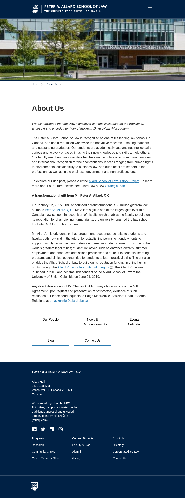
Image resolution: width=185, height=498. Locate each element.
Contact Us (92, 340)
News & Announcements (95, 322)
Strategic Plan (115, 186)
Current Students (82, 438)
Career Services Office (46, 458)
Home (35, 84)
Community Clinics (43, 451)
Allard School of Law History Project (114, 181)
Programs (38, 438)
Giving (76, 458)
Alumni (76, 451)
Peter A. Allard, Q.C (58, 210)
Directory (118, 445)
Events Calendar (134, 322)
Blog (50, 340)
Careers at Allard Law (126, 451)
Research (38, 445)
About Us (52, 84)
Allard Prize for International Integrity (83, 267)
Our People (50, 319)
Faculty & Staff (81, 445)
